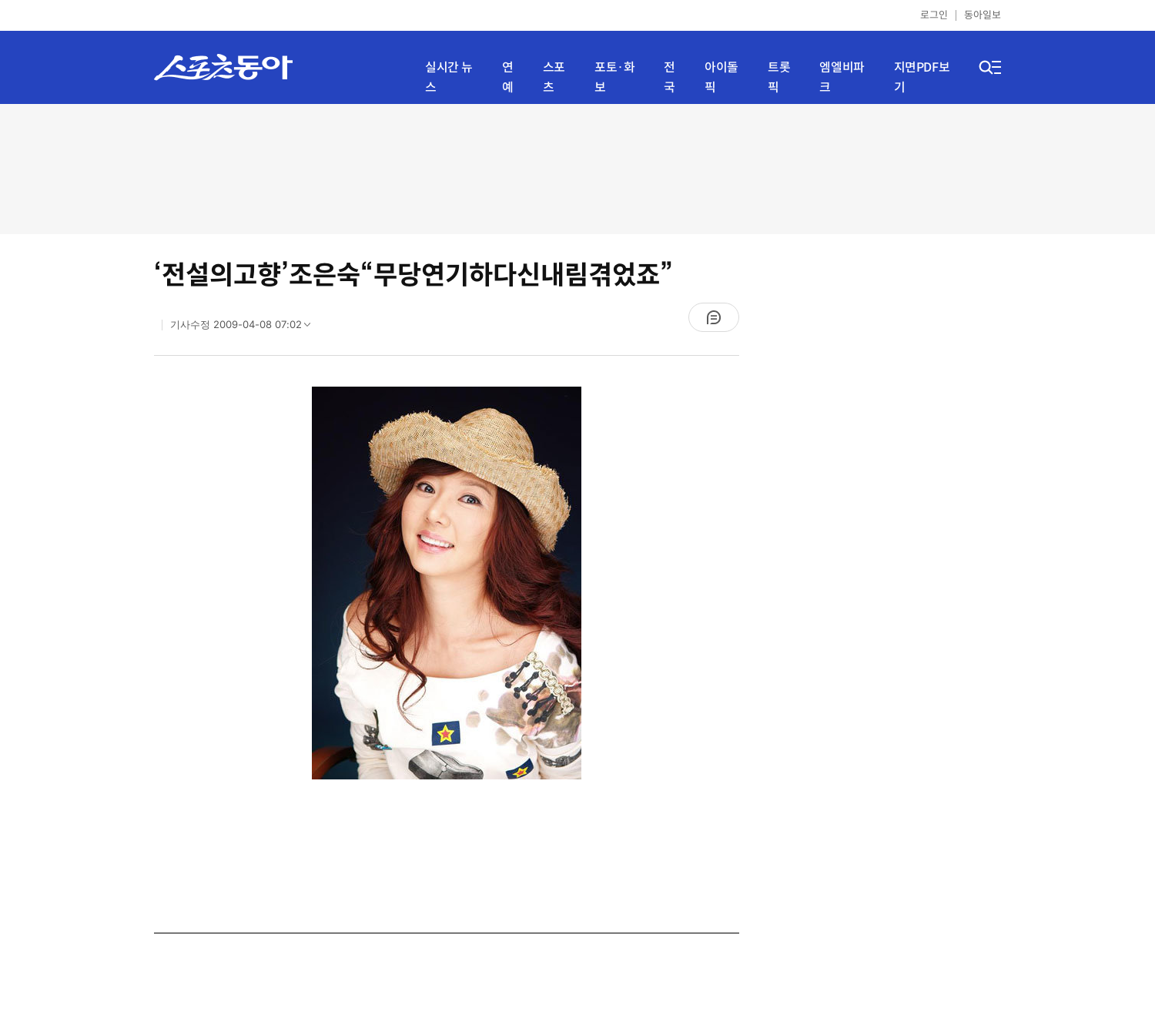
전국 (669, 77)
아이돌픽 (721, 77)
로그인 (934, 15)
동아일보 (982, 15)
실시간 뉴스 (449, 77)
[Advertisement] (577, 167)
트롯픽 (779, 77)
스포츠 (554, 77)
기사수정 (245, 328)
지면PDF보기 (922, 77)
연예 (508, 77)
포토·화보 (614, 77)
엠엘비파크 (841, 77)
